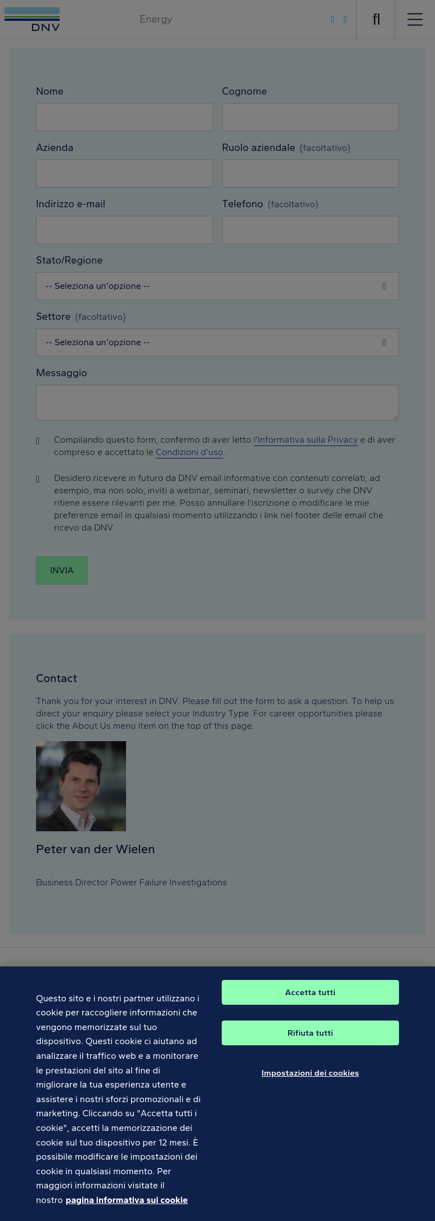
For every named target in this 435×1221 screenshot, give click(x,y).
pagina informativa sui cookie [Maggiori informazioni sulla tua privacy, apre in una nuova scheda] (127, 1206)
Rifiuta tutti (310, 1039)
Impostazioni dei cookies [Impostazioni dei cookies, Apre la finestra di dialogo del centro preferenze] (310, 1079)
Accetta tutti (310, 998)
